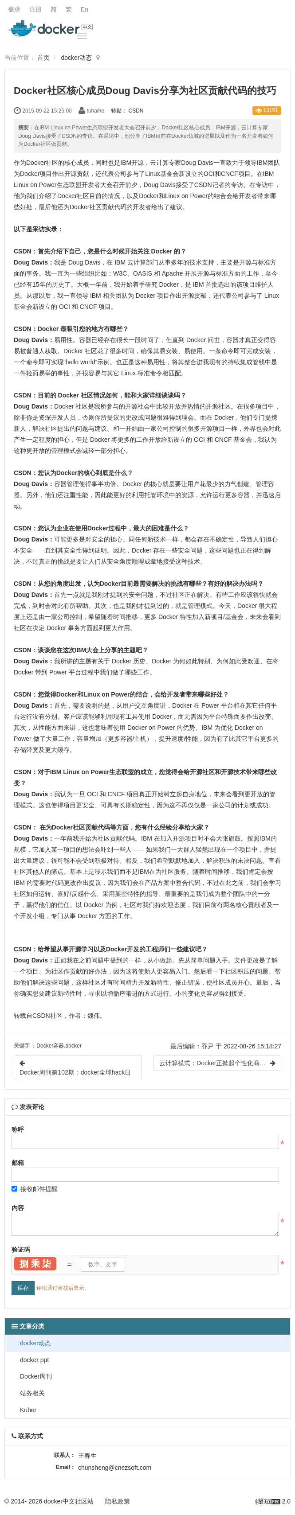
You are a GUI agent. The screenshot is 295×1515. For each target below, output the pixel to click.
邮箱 (18, 1162)
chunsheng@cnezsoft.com (114, 1467)
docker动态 (76, 57)
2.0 (273, 1502)
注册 (35, 9)
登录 (14, 9)
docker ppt (33, 1359)
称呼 (18, 1129)
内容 (18, 1207)
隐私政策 (117, 1501)
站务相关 (31, 1393)
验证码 (21, 1249)
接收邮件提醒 (35, 1188)
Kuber (27, 1410)
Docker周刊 (35, 1376)
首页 (43, 57)
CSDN (136, 111)
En (84, 9)
